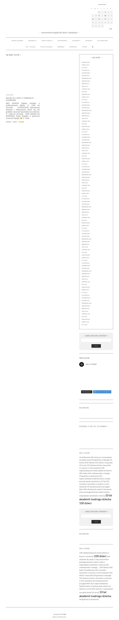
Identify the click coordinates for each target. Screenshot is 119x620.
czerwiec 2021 (86, 217)
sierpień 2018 (85, 308)
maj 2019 (84, 284)
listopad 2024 (85, 107)
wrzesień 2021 (86, 209)
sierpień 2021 (85, 212)
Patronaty (76, 40)
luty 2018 (84, 324)
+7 (110, 473)
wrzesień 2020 (86, 241)
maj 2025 (84, 91)
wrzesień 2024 (86, 113)
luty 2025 (84, 99)
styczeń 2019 (85, 295)
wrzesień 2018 (86, 306)
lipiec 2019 (85, 279)
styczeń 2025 (85, 102)
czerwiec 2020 (86, 249)
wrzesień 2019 (86, 273)
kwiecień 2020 (86, 255)
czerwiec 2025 (86, 89)
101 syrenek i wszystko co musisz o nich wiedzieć (94, 484)
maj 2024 (84, 124)
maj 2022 (84, 188)
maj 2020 (84, 252)
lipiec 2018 (85, 311)
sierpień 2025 (85, 83)
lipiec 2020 (85, 247)
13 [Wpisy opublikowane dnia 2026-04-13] (93, 19)
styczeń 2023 (85, 166)
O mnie (84, 47)
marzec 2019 (85, 289)
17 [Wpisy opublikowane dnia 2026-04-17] (105, 19)
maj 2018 (84, 316)
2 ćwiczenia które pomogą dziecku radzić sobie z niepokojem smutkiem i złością (95, 492)
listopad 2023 (85, 140)
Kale (65, 614)
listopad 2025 (85, 75)
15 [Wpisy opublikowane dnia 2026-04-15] (99, 19)
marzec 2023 (85, 161)
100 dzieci (85, 503)
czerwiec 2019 (86, 281)
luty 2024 (84, 132)
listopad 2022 (85, 172)
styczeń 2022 (85, 198)
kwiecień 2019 (86, 287)
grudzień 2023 (86, 137)
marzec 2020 (85, 257)
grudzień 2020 (86, 233)
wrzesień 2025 (86, 81)
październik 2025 (86, 78)
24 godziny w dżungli (101, 460)
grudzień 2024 (86, 105)
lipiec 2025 (85, 86)
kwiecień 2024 (86, 126)
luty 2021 (84, 228)
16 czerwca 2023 (9, 94)
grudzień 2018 (86, 298)
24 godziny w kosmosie (89, 476)
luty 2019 (84, 292)
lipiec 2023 (85, 150)
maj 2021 (84, 220)
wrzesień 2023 (86, 145)
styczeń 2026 (85, 70)
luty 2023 (84, 164)
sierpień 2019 (85, 276)
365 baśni (83, 473)
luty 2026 (84, 67)
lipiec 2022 (85, 182)
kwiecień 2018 (86, 319)
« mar (110, 29)
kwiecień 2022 (86, 190)
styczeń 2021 (85, 231)
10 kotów (90, 556)
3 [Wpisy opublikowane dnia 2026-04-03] (105, 12)
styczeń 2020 (85, 263)
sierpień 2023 (85, 148)
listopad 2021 (85, 204)
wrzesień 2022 (86, 177)
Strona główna (17, 40)
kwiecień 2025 (86, 94)
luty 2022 (84, 196)
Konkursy (73, 47)
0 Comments (21, 121)
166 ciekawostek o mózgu (99, 473)
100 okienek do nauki (92, 489)
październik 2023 (86, 142)
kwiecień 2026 (86, 62)
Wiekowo (32, 40)
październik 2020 (86, 239)
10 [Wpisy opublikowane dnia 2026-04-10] (105, 15)
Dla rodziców (102, 40)
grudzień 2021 (86, 201)
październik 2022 (86, 174)
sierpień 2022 (85, 180)
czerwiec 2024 (86, 121)
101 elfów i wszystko (104, 462)
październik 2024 (86, 110)
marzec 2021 (85, 225)
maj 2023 (84, 156)
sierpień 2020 (85, 244)
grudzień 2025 (86, 73)
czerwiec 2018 (86, 314)
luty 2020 (84, 260)
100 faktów (90, 462)
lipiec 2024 (85, 118)
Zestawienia (62, 40)
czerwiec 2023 (86, 153)
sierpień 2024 (85, 116)
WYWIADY (89, 40)
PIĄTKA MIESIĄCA (47, 47)
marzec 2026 (85, 65)
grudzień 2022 (86, 169)
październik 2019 (86, 271)
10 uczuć (83, 465)
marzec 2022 (85, 193)
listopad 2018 (85, 300)
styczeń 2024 (85, 134)
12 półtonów (84, 457)
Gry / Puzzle (30, 47)
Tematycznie (47, 40)
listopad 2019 (85, 268)
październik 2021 (86, 207)
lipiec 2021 (85, 215)
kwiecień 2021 (86, 223)
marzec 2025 (85, 97)
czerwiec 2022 (86, 185)
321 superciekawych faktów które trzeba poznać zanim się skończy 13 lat (94, 478)
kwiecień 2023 (86, 158)
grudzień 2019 (86, 265)
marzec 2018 (85, 322)
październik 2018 (86, 303)
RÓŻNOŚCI (61, 47)
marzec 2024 (85, 129)
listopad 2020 (85, 236)
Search (96, 346)
